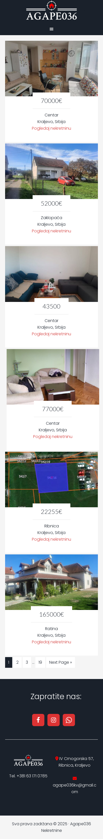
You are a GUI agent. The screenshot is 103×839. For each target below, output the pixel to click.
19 (40, 662)
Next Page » (60, 662)
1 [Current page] (8, 662)
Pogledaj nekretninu (51, 128)
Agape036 (51, 10)
